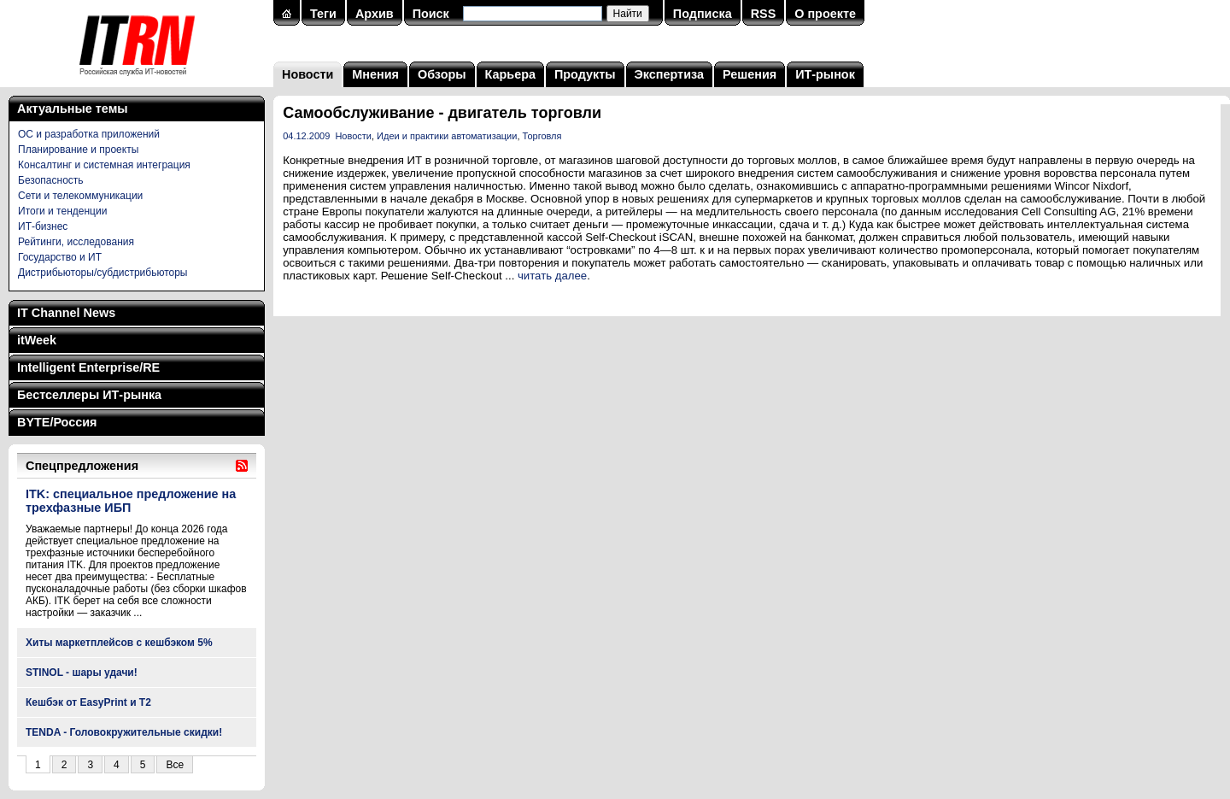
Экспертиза (669, 74)
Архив (374, 14)
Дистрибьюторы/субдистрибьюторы (102, 273)
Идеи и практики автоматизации (447, 136)
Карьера (510, 74)
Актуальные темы (72, 108)
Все (175, 765)
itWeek (36, 340)
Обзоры (442, 74)
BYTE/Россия (57, 422)
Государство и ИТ (60, 257)
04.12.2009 (306, 136)
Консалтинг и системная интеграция (104, 165)
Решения (749, 74)
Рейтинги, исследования (76, 242)
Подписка (702, 14)
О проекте (825, 14)
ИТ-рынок (825, 74)
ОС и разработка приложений (89, 134)
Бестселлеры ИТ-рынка (89, 395)
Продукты (585, 74)
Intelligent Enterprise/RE (88, 367)
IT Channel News (66, 313)
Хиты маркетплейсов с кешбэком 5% (119, 643)
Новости (307, 74)
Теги (323, 14)
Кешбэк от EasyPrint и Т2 (88, 702)
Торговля (542, 136)
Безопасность (51, 180)
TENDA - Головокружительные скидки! (124, 732)
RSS (763, 14)
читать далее (552, 275)
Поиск (431, 14)
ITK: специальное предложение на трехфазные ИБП (131, 500)
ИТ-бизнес (42, 226)
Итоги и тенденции (62, 211)
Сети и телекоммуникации (80, 196)
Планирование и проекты (78, 150)
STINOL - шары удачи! (82, 673)
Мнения (375, 74)
